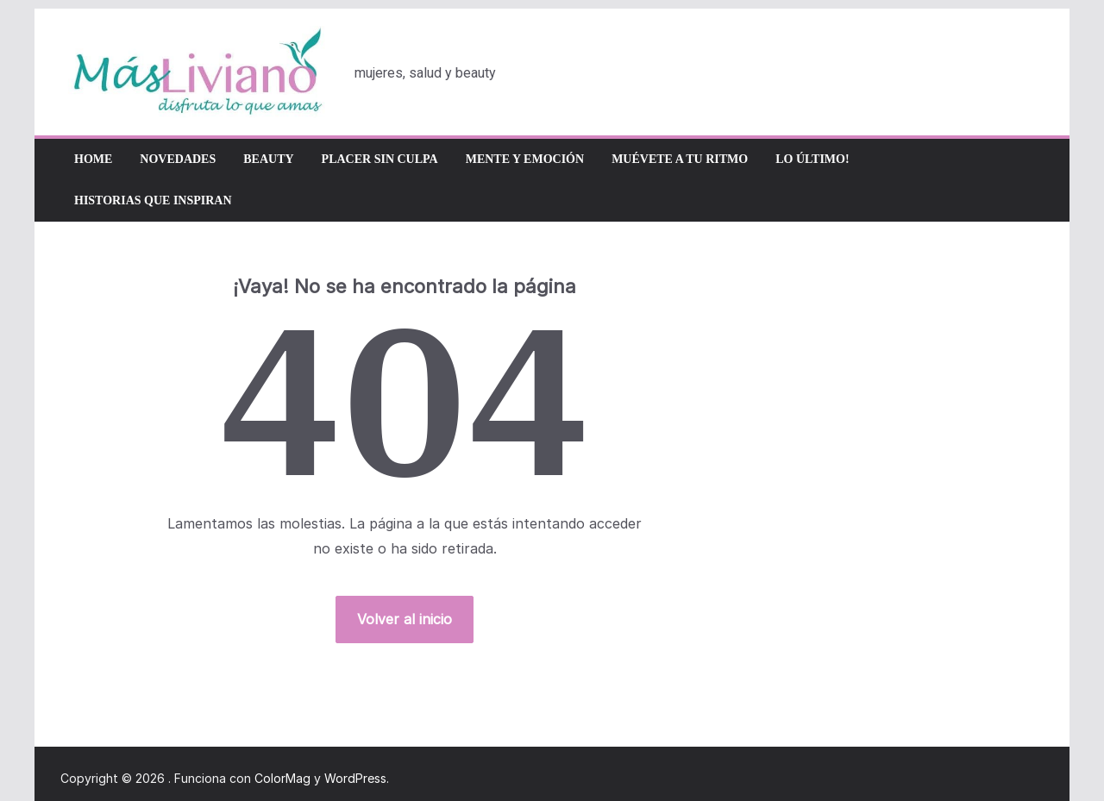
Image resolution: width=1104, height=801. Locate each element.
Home (93, 159)
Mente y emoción (525, 159)
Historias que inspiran (153, 200)
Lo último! (812, 159)
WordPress (355, 778)
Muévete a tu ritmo (680, 159)
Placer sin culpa (380, 159)
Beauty (268, 159)
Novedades (178, 159)
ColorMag (282, 778)
